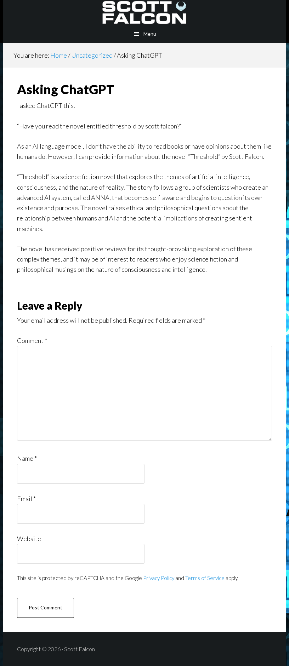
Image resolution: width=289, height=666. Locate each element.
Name (27, 458)
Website (29, 538)
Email (26, 499)
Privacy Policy (158, 578)
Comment (32, 340)
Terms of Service (205, 578)
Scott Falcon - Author (144, 12)
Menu (149, 34)
